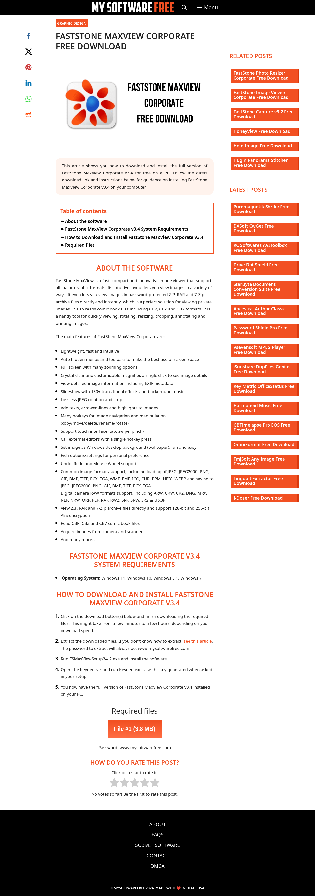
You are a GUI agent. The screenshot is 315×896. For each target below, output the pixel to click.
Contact (158, 855)
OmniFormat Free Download (264, 444)
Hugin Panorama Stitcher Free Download (261, 162)
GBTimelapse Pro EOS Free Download (262, 427)
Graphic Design (71, 23)
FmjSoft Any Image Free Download (259, 461)
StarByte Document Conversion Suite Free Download (257, 289)
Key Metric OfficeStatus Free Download (264, 388)
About (157, 824)
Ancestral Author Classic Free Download (260, 311)
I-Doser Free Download (258, 498)
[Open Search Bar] (184, 7)
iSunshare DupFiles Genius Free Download (262, 369)
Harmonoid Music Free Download (258, 407)
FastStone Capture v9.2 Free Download (264, 114)
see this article (198, 641)
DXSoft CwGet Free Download (254, 228)
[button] (207, 7)
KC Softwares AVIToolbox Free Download (260, 247)
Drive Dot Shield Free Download (256, 267)
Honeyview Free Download (262, 131)
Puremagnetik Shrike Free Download (262, 209)
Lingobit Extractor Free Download (258, 480)
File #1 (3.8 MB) (134, 729)
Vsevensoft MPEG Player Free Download (259, 349)
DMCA (157, 866)
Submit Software (157, 845)
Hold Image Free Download (263, 146)
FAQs (158, 834)
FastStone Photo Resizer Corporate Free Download (261, 75)
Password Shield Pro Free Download (260, 330)
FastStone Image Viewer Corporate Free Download (261, 94)
